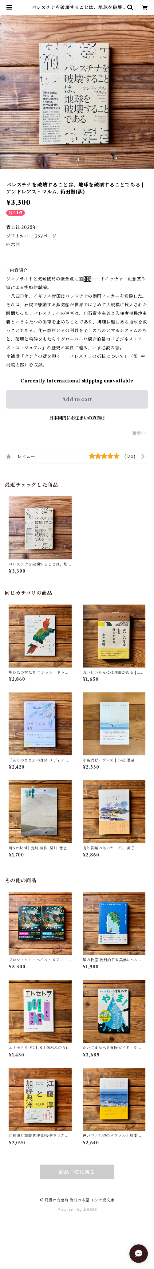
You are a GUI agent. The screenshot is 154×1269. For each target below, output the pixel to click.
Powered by (77, 1210)
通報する (140, 433)
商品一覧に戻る (77, 1172)
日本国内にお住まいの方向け (77, 418)
